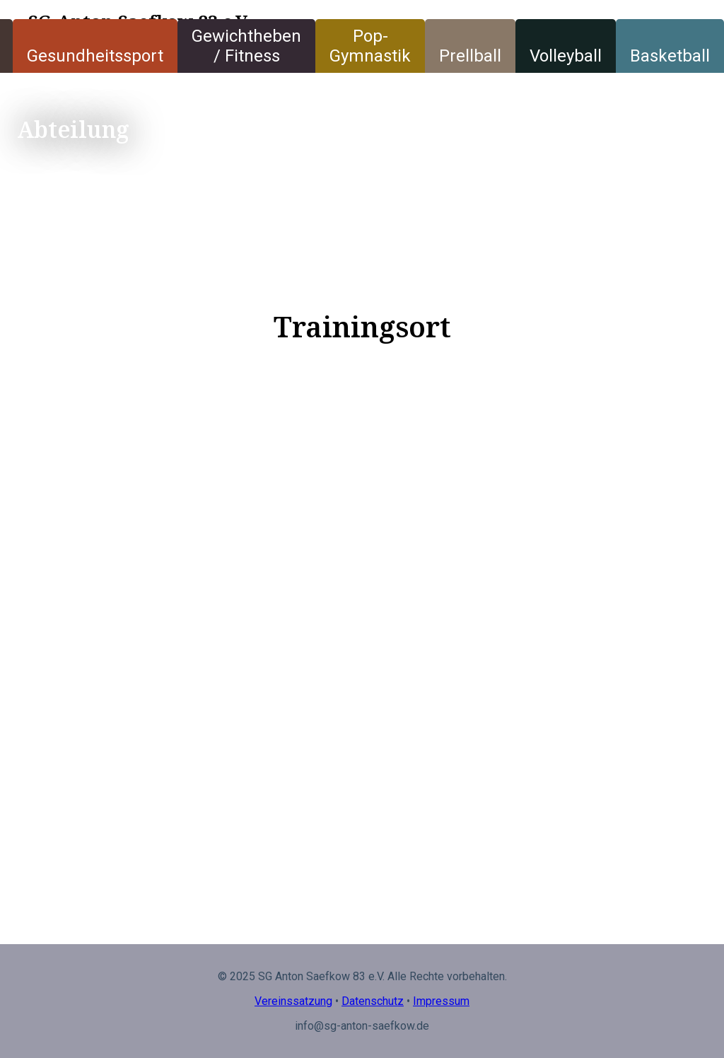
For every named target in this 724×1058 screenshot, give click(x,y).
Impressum (441, 1001)
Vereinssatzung (293, 1001)
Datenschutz (372, 1001)
